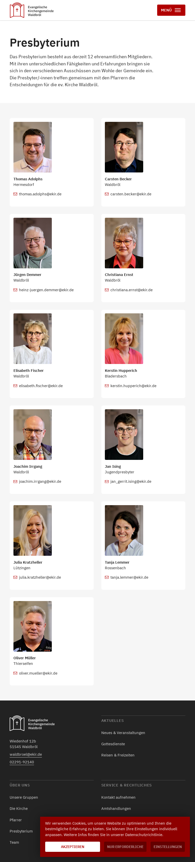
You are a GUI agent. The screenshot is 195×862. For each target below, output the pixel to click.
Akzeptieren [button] (72, 846)
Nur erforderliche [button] (125, 846)
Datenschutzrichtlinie (143, 834)
